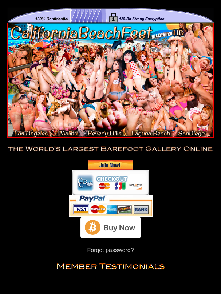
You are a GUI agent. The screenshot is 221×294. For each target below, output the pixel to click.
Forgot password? (110, 250)
